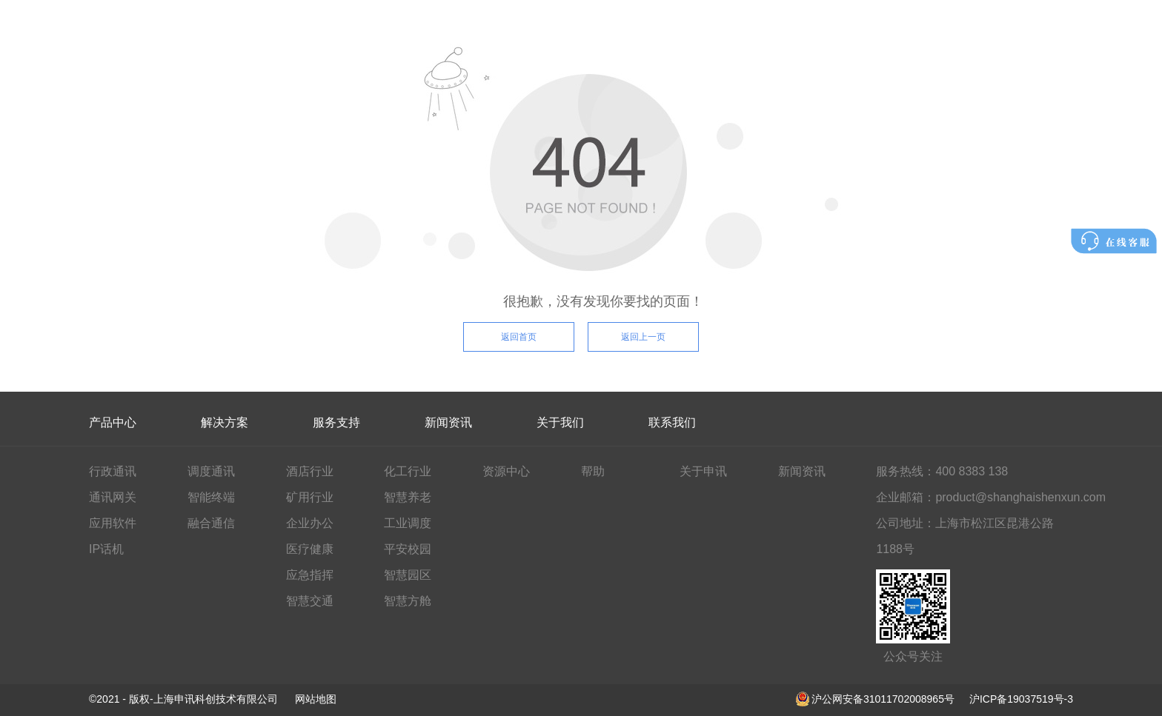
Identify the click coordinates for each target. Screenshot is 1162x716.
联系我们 (672, 422)
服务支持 (336, 422)
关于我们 (560, 422)
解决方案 (224, 422)
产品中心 (112, 422)
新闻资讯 (448, 422)
